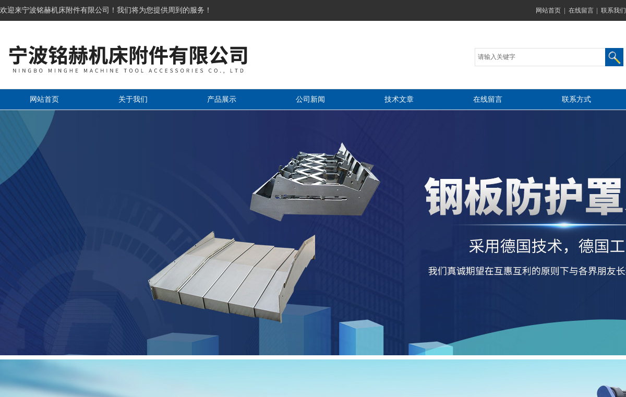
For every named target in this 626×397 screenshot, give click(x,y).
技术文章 (399, 99)
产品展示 (221, 99)
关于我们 (133, 99)
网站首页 (548, 10)
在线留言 (581, 10)
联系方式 (576, 99)
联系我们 (613, 10)
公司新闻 (310, 99)
